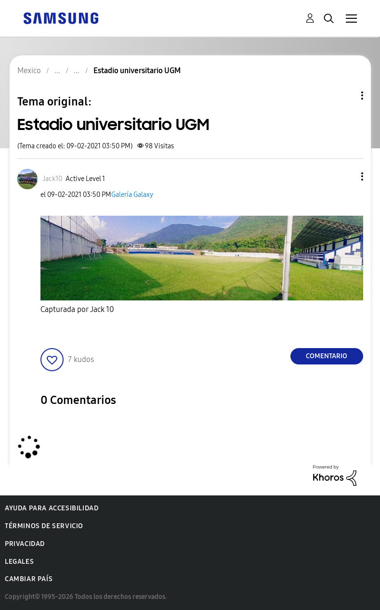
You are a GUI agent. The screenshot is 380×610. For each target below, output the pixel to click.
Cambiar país (28, 579)
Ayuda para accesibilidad (51, 508)
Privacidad (25, 544)
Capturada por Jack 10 (77, 309)
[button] (345, 176)
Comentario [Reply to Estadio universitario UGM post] (326, 356)
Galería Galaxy (132, 195)
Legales (19, 562)
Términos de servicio (44, 526)
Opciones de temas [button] (345, 95)
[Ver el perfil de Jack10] (52, 179)
